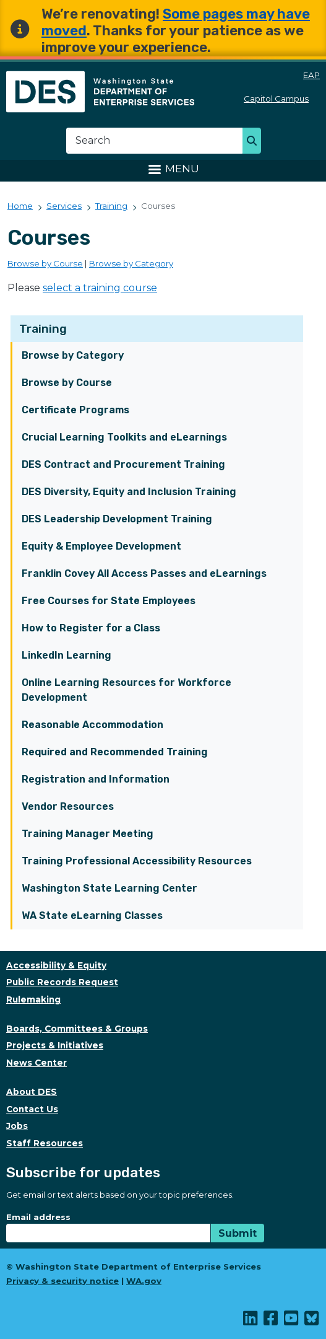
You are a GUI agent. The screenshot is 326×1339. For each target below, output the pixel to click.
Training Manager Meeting (87, 834)
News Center (36, 1063)
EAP (311, 75)
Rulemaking (33, 999)
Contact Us (32, 1109)
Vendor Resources (68, 806)
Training (43, 329)
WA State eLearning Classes (92, 915)
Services (64, 206)
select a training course (100, 288)
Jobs (17, 1126)
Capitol (282, 98)
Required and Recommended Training (115, 752)
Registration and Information (95, 779)
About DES (31, 1092)
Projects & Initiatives (54, 1045)
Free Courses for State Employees (108, 601)
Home (20, 206)
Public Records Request (62, 982)
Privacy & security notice (62, 1281)
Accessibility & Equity (56, 965)
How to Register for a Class (91, 628)
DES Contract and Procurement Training (123, 464)
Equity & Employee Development (101, 546)
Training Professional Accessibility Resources (137, 861)
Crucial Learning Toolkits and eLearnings (124, 437)
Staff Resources (44, 1143)
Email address (38, 1217)
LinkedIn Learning (66, 655)
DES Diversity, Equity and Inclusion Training (129, 492)
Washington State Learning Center (109, 888)
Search (255, 141)
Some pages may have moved (175, 22)
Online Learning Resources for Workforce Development (126, 690)
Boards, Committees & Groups (77, 1029)
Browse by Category (73, 355)
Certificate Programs (75, 410)
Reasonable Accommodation (92, 725)
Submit (237, 1233)
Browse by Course (67, 383)
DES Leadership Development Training (117, 519)
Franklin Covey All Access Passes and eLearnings (144, 573)
